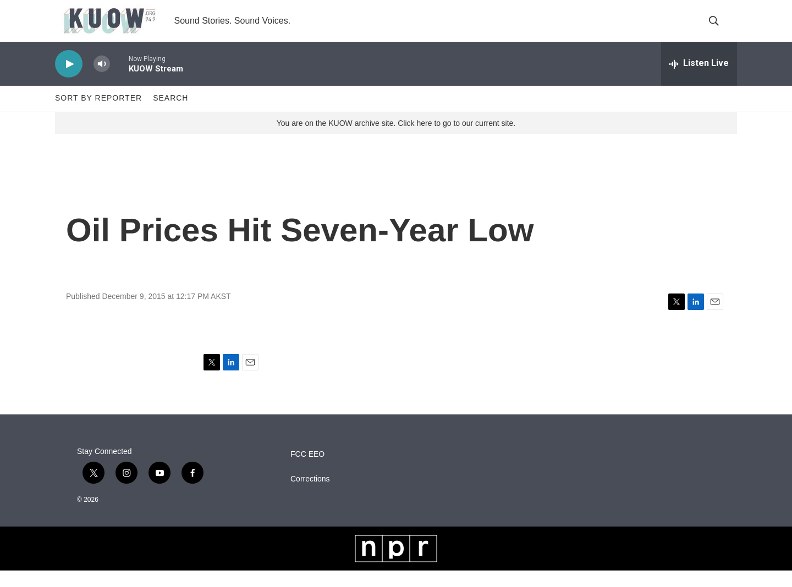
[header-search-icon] (719, 29)
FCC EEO (307, 471)
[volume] (101, 80)
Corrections (310, 495)
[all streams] (699, 80)
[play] (69, 80)
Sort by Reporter (98, 114)
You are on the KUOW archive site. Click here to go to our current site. (396, 139)
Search (170, 114)
